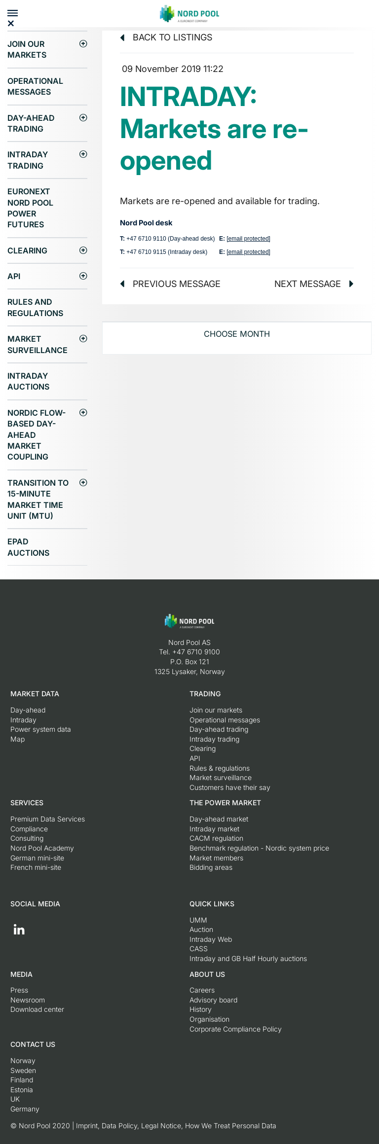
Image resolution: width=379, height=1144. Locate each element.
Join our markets (26, 49)
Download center (37, 1009)
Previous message (170, 284)
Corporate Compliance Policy (236, 1029)
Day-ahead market (219, 819)
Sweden (23, 1070)
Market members (216, 858)
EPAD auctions (28, 546)
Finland (21, 1079)
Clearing (27, 250)
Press (19, 990)
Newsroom (27, 1000)
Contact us (32, 1044)
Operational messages (35, 86)
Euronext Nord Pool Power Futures (30, 207)
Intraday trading (27, 159)
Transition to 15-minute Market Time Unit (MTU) (38, 499)
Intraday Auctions (28, 381)
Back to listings (166, 37)
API (13, 276)
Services (26, 802)
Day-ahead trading (31, 123)
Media (21, 974)
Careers (202, 990)
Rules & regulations (220, 768)
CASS (199, 948)
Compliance (29, 828)
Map (17, 739)
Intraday (23, 719)
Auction (201, 929)
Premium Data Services (47, 819)
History (201, 1009)
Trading (205, 693)
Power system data (40, 729)
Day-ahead (27, 710)
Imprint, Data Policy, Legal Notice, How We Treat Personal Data (176, 1125)
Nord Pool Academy (42, 848)
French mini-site (35, 867)
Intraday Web (211, 939)
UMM (198, 920)
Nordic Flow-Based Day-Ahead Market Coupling (36, 435)
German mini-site (37, 858)
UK (15, 1099)
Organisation (209, 1019)
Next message (314, 284)
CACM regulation (216, 838)
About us (207, 974)
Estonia (21, 1089)
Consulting (26, 838)
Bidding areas (211, 867)
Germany (24, 1109)
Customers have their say (230, 787)
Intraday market (214, 828)
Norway (23, 1060)
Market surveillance (37, 344)
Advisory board (213, 1000)
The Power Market (225, 802)
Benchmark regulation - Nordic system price (259, 848)
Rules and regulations (35, 307)
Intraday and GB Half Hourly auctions (248, 958)
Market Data (34, 693)
